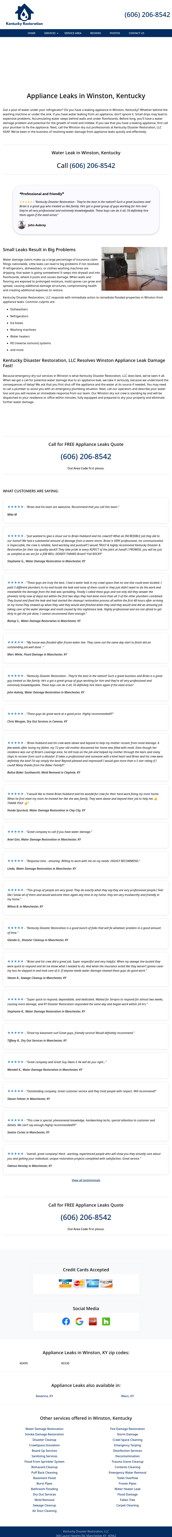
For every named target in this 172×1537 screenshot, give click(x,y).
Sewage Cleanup (44, 1466)
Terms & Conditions (97, 1522)
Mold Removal (44, 1460)
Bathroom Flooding (44, 1449)
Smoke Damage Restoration (44, 1395)
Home (31, 33)
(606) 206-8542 (147, 14)
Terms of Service (113, 1535)
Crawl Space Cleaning (127, 1400)
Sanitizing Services (44, 1416)
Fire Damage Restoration (127, 1389)
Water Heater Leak (127, 1449)
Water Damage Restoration (44, 1389)
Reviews (95, 33)
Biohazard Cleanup (44, 1427)
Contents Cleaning (127, 1427)
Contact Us (136, 33)
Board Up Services (44, 1411)
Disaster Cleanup (44, 1400)
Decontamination (127, 1416)
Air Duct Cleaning (44, 1471)
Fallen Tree (127, 1460)
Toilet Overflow (127, 1438)
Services (51, 34)
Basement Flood (44, 1438)
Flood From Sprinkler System (44, 1422)
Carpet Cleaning (127, 1466)
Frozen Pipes (127, 1444)
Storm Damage (127, 1395)
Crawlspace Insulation (44, 1405)
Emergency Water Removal (127, 1433)
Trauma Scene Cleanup (127, 1422)
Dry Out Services (44, 1455)
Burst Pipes (44, 1444)
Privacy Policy (70, 1522)
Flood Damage (127, 1455)
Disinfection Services (127, 1411)
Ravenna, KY (44, 1356)
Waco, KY (127, 1356)
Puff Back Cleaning (44, 1433)
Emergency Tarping (127, 1405)
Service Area (72, 33)
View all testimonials (86, 1140)
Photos (115, 33)
